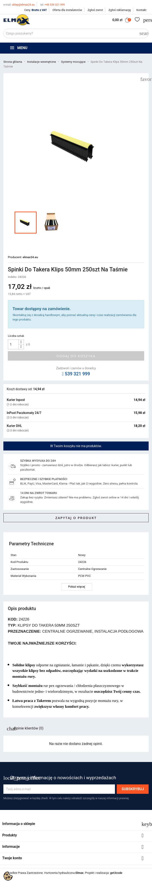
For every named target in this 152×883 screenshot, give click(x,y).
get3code (116, 872)
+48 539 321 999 (52, 4)
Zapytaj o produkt (76, 517)
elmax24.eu (30, 257)
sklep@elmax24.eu (19, 4)
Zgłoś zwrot (95, 10)
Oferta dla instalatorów (67, 10)
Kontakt (141, 10)
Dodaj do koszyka (75, 356)
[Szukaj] (76, 33)
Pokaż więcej (76, 586)
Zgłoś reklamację (119, 10)
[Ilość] (13, 344)
